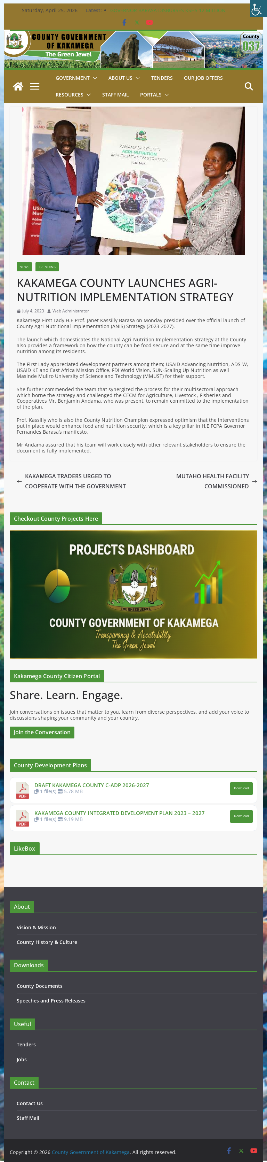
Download (241, 788)
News (24, 266)
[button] (93, 78)
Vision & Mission (36, 927)
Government (73, 78)
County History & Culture (47, 942)
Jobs (22, 1059)
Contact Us (30, 1103)
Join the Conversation (42, 732)
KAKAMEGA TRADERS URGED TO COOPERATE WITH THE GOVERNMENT (71, 481)
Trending (47, 266)
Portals (151, 94)
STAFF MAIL (115, 94)
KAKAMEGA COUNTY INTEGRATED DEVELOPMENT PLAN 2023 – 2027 (119, 812)
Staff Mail (28, 1118)
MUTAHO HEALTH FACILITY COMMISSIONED (216, 481)
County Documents (40, 986)
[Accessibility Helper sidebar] (258, 8)
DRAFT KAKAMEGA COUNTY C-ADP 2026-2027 (91, 785)
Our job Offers (203, 78)
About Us (120, 78)
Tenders (162, 78)
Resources (69, 94)
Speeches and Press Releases (51, 1000)
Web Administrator (70, 311)
